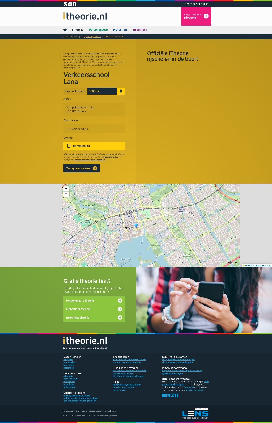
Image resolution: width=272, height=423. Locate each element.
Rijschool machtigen (123, 373)
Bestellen (68, 365)
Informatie (68, 367)
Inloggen (68, 359)
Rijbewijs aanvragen (172, 373)
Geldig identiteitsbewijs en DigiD (80, 398)
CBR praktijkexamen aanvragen (178, 359)
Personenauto (98, 29)
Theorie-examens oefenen (127, 362)
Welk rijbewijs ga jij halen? (77, 395)
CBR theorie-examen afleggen (128, 376)
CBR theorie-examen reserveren (129, 370)
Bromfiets (140, 29)
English (204, 4)
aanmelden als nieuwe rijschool (89, 159)
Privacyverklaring (71, 410)
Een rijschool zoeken (123, 387)
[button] (136, 225)
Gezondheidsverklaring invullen (79, 400)
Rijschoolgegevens (92, 36)
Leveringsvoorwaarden (91, 410)
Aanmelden (69, 362)
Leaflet (248, 265)
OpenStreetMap (263, 265)
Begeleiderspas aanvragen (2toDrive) (182, 370)
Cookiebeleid (110, 410)
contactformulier (110, 157)
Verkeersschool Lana (113, 36)
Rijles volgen (119, 389)
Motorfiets (120, 29)
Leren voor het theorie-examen (129, 359)
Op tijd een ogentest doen (127, 384)
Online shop (69, 387)
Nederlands (192, 4)
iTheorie (77, 29)
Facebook (189, 387)
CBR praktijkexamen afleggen (177, 362)
